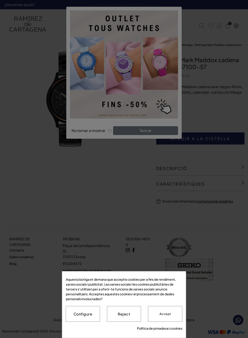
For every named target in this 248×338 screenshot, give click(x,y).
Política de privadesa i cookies (159, 328)
